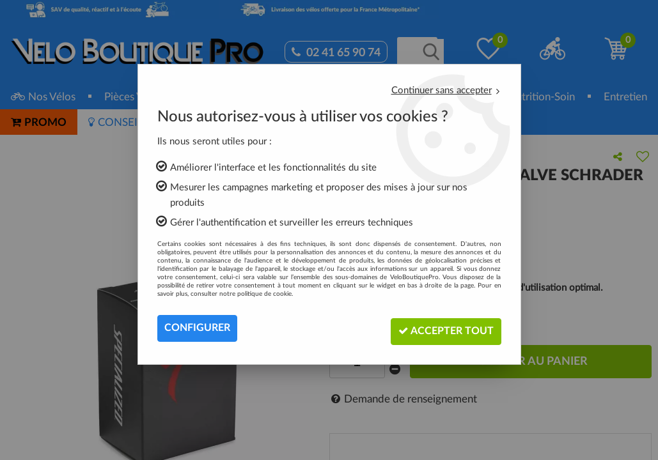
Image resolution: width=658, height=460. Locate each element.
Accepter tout (443, 328)
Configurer (197, 328)
